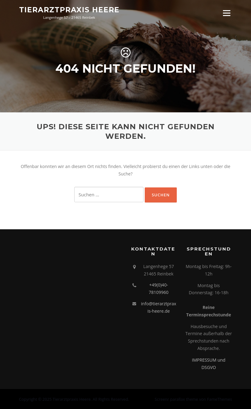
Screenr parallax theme (176, 399)
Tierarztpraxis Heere (69, 10)
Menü (226, 13)
